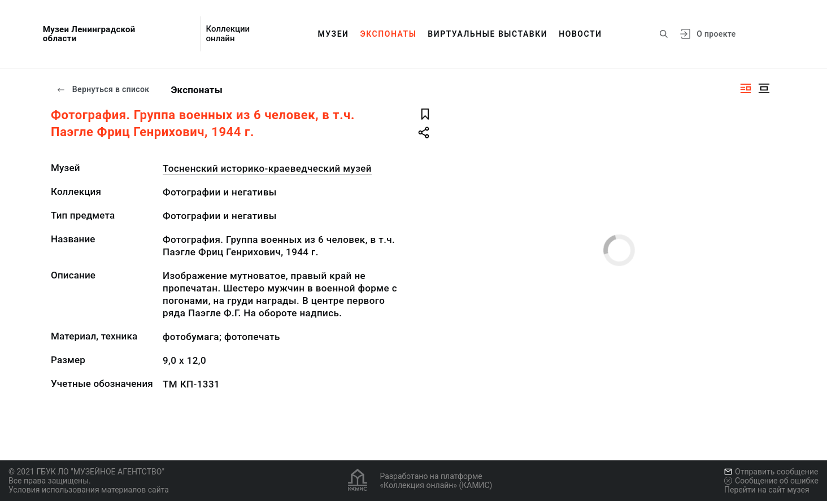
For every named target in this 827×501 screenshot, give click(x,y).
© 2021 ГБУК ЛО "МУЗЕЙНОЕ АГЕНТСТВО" (86, 471)
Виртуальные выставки (487, 33)
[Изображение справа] (746, 88)
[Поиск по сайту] (663, 34)
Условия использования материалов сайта (88, 489)
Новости (580, 33)
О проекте (716, 33)
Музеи (333, 33)
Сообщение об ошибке (771, 480)
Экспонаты (388, 33)
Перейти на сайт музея (766, 489)
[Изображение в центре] (764, 88)
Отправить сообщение (771, 471)
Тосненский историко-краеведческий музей (267, 168)
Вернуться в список (102, 89)
